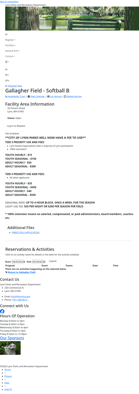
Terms (7, 369)
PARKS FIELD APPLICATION (25, 232)
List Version (56, 96)
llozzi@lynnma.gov (20, 296)
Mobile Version (74, 96)
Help (6, 382)
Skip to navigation (9, 1)
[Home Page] (12, 34)
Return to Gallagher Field (21, 272)
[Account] (12, 62)
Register (9, 39)
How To (8, 389)
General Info (11, 50)
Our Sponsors (12, 337)
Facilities (9, 45)
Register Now (15, 85)
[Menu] (7, 80)
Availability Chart (15, 96)
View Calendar (37, 96)
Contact (9, 56)
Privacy (8, 376)
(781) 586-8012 (19, 299)
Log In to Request (16, 125)
